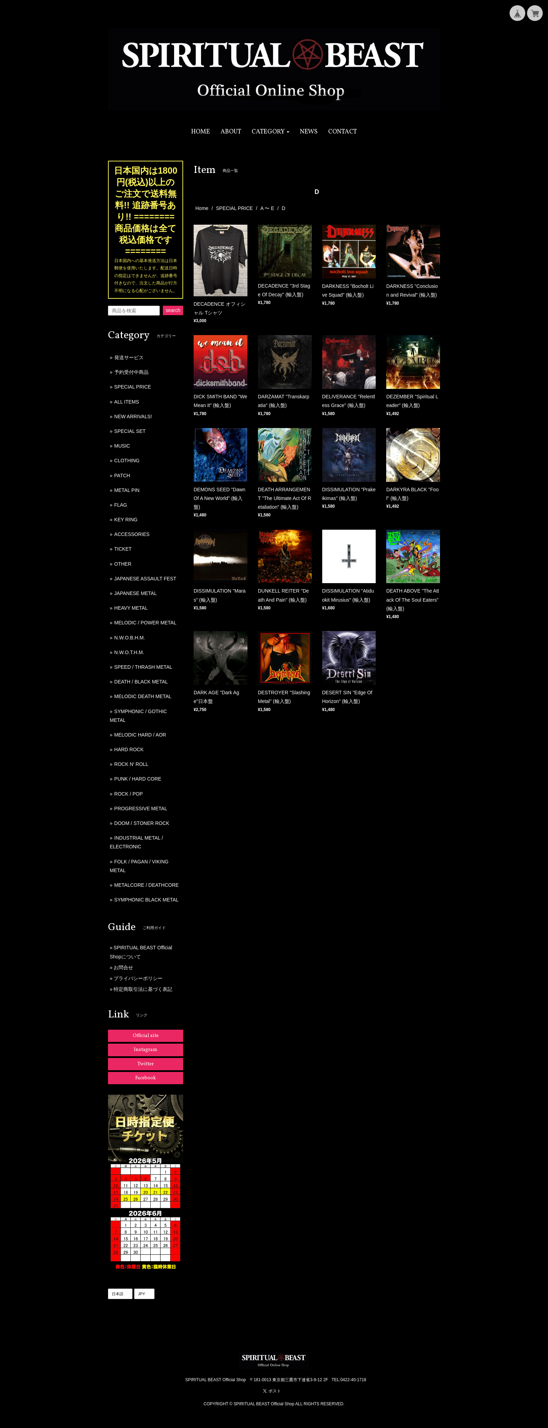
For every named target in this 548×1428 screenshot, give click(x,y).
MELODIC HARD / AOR (140, 735)
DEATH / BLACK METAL (141, 681)
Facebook (145, 1078)
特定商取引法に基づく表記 (143, 989)
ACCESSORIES (132, 534)
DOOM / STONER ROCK (142, 823)
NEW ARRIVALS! (133, 416)
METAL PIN (126, 490)
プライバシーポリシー (138, 978)
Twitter (145, 1064)
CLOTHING (126, 460)
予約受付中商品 (131, 372)
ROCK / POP (128, 794)
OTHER (122, 564)
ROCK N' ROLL (131, 764)
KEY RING (126, 519)
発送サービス (129, 357)
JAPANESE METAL (135, 593)
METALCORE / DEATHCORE (146, 885)
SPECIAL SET (130, 431)
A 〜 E (267, 208)
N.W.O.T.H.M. (129, 652)
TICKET (123, 549)
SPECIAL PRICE (234, 208)
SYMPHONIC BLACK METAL (146, 900)
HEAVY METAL (131, 608)
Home (201, 208)
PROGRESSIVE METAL (140, 808)
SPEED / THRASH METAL (143, 667)
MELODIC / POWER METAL (145, 622)
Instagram (145, 1049)
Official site (146, 1035)
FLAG (120, 505)
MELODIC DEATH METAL (143, 696)
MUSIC (122, 446)
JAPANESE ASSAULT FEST (145, 578)
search (173, 310)
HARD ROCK (129, 749)
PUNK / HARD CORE (137, 779)
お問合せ (123, 967)
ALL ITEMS (126, 402)
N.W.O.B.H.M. (129, 637)
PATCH (122, 475)
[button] (270, 132)
